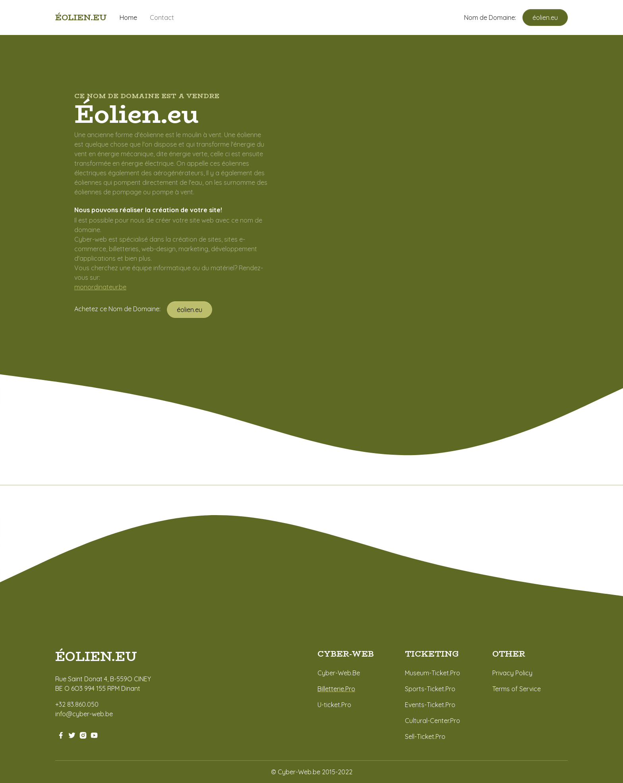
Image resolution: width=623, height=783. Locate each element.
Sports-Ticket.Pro (430, 689)
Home (128, 17)
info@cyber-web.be (84, 714)
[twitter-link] (71, 734)
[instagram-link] (83, 734)
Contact (162, 17)
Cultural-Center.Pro (432, 721)
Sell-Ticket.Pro (425, 736)
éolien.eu (545, 17)
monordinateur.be (100, 287)
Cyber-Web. (334, 673)
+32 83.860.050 (77, 704)
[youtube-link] (94, 734)
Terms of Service (516, 689)
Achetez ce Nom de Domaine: (120, 309)
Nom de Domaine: (493, 17)
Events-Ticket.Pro (430, 705)
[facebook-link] (60, 734)
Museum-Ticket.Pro (432, 673)
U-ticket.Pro (334, 705)
